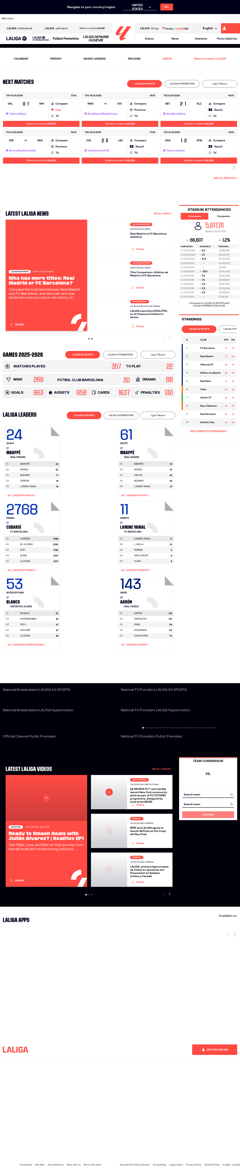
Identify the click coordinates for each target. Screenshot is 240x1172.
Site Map (40, 1164)
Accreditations (56, 1164)
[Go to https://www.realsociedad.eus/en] (202, 18)
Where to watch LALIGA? (210, 58)
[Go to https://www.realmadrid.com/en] (179, 18)
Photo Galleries (227, 38)
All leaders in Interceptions (26, 644)
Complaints (26, 1164)
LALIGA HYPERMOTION (182, 83)
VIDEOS (167, 58)
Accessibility (159, 1164)
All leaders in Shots (135, 495)
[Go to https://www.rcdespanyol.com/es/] (145, 18)
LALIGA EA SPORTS (144, 83)
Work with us (74, 1164)
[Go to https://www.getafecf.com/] (89, 18)
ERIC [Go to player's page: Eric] (22, 550)
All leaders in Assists (135, 570)
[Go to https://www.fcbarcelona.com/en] (78, 18)
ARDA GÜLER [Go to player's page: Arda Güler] (141, 555)
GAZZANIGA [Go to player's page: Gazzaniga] (140, 630)
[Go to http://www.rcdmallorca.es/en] (157, 18)
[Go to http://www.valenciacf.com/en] (224, 18)
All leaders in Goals (21, 495)
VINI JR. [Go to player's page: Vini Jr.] (138, 475)
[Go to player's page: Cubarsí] (47, 516)
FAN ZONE (134, 58)
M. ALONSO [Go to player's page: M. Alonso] (26, 544)
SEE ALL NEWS (163, 213)
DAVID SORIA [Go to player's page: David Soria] (141, 635)
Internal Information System (135, 1164)
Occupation (223, 216)
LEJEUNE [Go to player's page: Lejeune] (25, 561)
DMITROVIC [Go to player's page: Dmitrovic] (140, 619)
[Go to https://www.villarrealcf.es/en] (235, 18)
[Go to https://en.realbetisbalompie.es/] (168, 18)
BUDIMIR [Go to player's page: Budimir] (25, 475)
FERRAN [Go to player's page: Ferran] (24, 480)
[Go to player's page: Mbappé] (47, 441)
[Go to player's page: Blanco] (47, 591)
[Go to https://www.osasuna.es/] (44, 18)
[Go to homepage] (123, 42)
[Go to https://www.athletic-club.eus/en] (22, 18)
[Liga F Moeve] (66, 38)
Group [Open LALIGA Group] (149, 28)
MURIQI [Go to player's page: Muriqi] (24, 469)
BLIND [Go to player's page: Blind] (23, 555)
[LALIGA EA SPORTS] (17, 38)
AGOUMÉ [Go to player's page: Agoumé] (25, 630)
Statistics (201, 38)
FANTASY (56, 58)
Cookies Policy (212, 1164)
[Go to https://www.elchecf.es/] (67, 18)
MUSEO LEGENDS (95, 58)
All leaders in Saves (134, 644)
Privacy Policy (193, 1164)
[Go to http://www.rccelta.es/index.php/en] (134, 18)
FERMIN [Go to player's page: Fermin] (138, 550)
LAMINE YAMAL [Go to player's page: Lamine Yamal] (28, 486)
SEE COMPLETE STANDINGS (208, 431)
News (175, 38)
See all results (225, 178)
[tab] (144, 84)
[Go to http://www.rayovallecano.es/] (123, 18)
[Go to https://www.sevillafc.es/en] (213, 18)
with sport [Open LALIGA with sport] (56, 28)
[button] (17, 39)
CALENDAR (21, 58)
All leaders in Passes (22, 570)
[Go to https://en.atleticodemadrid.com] (33, 18)
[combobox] (208, 794)
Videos (149, 38)
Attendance (194, 216)
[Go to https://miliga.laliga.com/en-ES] (230, 28)
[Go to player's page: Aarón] (161, 591)
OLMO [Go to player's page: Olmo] (137, 561)
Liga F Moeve (220, 83)
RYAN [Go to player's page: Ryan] (137, 624)
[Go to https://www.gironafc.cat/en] (100, 18)
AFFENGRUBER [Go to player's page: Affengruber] (28, 619)
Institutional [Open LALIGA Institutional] (19, 28)
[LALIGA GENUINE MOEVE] (96, 38)
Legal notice (176, 1164)
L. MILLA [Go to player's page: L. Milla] (138, 544)
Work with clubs (92, 1164)
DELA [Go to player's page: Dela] (23, 624)
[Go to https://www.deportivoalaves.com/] (55, 18)
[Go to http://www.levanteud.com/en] (112, 18)
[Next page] (234, 934)
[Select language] (208, 28)
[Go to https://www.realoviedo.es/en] (191, 18)
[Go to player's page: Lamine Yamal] (161, 516)
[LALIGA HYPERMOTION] (41, 38)
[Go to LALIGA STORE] (175, 28)
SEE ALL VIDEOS (162, 769)
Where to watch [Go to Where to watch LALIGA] (92, 28)
